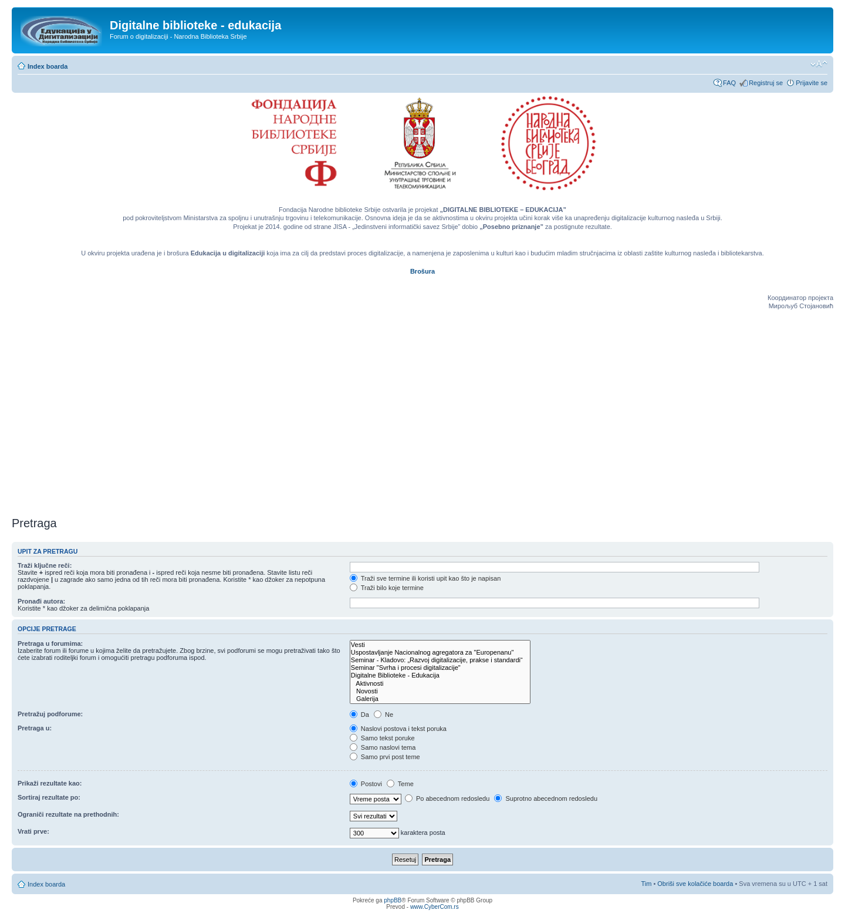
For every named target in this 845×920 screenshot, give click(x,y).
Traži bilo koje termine (387, 587)
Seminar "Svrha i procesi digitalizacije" (440, 668)
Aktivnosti (440, 684)
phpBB (392, 900)
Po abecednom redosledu (447, 798)
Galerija (440, 699)
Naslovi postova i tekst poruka (398, 728)
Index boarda (47, 66)
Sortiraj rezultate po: (49, 797)
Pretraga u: (35, 728)
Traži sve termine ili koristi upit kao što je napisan (425, 578)
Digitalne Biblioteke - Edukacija (440, 675)
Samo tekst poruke (382, 738)
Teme (400, 783)
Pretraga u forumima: (50, 643)
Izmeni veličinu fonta (818, 64)
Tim (646, 883)
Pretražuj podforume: (50, 713)
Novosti (440, 691)
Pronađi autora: (41, 601)
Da (359, 714)
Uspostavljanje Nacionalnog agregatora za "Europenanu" (440, 652)
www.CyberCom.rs (434, 907)
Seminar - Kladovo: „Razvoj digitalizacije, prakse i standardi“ (440, 660)
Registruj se (766, 82)
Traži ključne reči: (45, 565)
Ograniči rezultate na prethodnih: (68, 814)
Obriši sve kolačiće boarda (695, 883)
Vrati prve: (33, 831)
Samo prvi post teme (385, 756)
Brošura (422, 271)
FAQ (729, 82)
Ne (383, 714)
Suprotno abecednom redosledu (545, 798)
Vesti (440, 645)
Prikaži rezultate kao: (50, 783)
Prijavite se (811, 82)
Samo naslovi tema (383, 747)
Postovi (366, 783)
